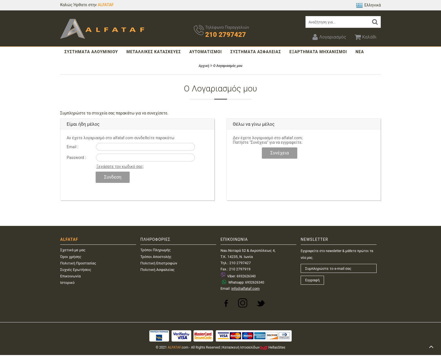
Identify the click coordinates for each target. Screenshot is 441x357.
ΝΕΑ (360, 52)
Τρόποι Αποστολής (156, 257)
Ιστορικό (67, 282)
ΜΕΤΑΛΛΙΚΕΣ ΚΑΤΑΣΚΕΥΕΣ (153, 52)
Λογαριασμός (329, 36)
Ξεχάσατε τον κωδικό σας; (120, 166)
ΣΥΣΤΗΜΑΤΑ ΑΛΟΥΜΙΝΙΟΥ (91, 52)
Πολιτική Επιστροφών (158, 263)
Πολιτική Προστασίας (78, 263)
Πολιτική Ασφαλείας (157, 270)
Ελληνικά (368, 5)
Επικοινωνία (70, 276)
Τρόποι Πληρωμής (155, 250)
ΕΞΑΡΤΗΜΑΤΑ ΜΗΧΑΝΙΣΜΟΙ (318, 52)
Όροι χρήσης (70, 257)
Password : (76, 157)
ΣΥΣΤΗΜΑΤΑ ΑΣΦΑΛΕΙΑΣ (255, 52)
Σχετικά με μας (73, 250)
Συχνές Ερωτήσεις (75, 270)
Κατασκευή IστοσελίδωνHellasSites (253, 347)
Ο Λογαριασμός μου (227, 66)
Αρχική (204, 66)
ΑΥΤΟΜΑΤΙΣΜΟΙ (205, 52)
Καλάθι (366, 36)
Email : (72, 147)
